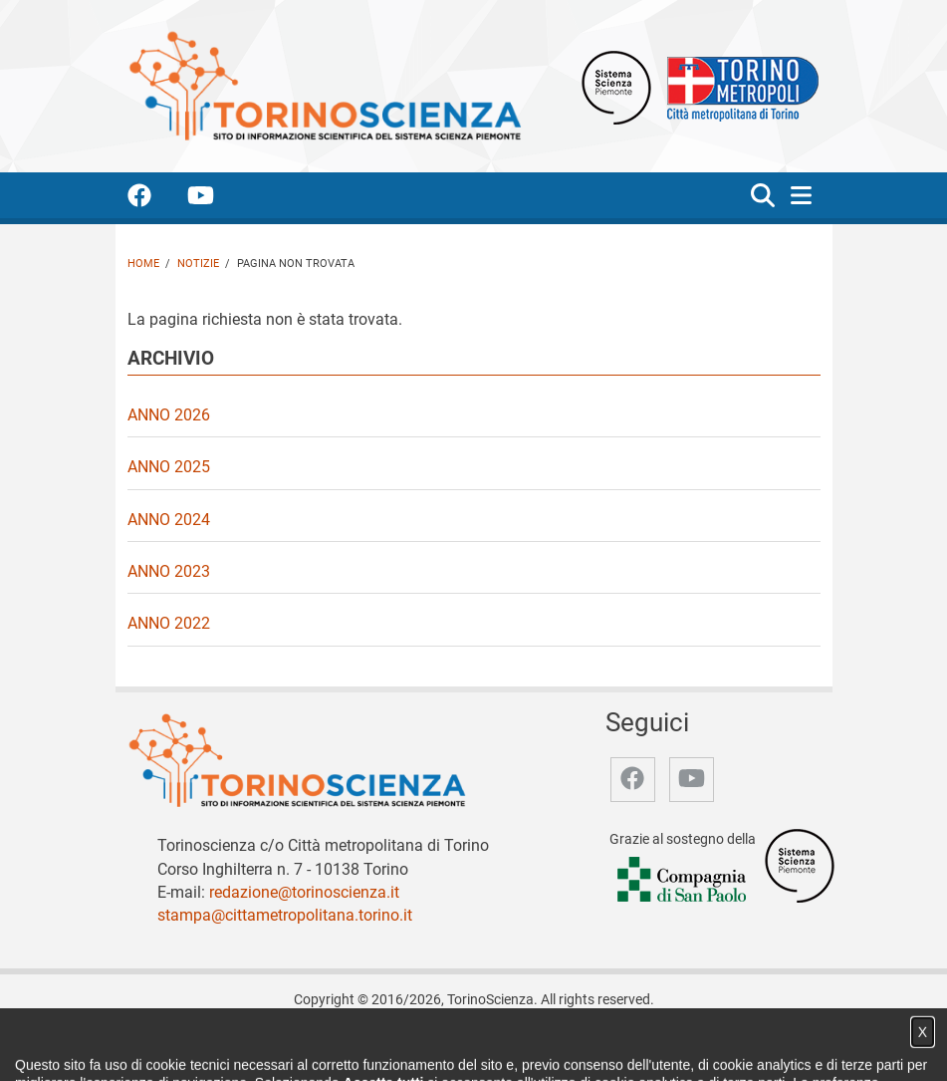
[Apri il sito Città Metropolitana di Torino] (738, 86)
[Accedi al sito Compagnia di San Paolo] (683, 880)
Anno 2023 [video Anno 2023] (168, 571)
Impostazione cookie (702, 1044)
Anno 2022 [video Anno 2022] (168, 623)
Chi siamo (262, 1044)
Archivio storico (518, 1044)
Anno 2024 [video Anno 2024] (168, 519)
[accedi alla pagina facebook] (155, 198)
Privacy (601, 1044)
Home (143, 263)
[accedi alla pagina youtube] (216, 198)
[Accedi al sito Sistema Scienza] (799, 865)
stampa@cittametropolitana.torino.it (284, 915)
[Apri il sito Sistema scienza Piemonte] (616, 86)
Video (378, 1044)
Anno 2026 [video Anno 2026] (168, 414)
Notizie (198, 263)
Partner (433, 1044)
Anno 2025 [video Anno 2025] (168, 466)
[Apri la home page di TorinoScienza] (324, 85)
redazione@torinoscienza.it (304, 892)
